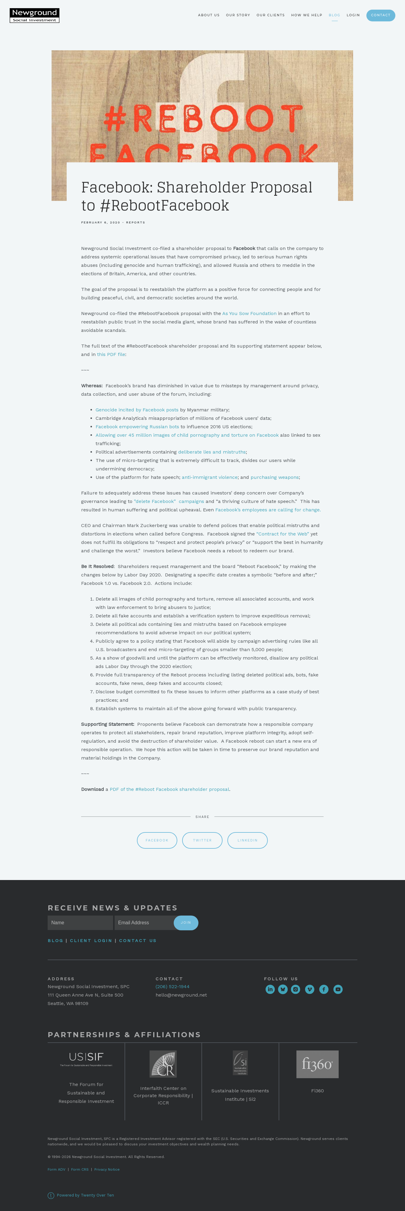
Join (186, 923)
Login (353, 15)
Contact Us (138, 940)
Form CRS (80, 1169)
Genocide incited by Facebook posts (137, 410)
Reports (135, 222)
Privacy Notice (107, 1169)
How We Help (307, 15)
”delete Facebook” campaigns (169, 501)
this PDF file (111, 354)
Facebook (157, 840)
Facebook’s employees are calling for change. (268, 510)
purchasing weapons (275, 477)
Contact (381, 15)
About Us (209, 15)
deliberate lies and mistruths (212, 452)
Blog (334, 15)
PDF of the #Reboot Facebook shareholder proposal (169, 789)
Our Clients (271, 15)
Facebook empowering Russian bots (137, 426)
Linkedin (248, 840)
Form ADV (56, 1169)
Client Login (91, 940)
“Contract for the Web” (282, 534)
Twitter (202, 840)
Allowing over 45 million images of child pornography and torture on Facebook (187, 435)
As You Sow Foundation (249, 313)
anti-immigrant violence (210, 477)
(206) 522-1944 (173, 986)
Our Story (238, 15)
